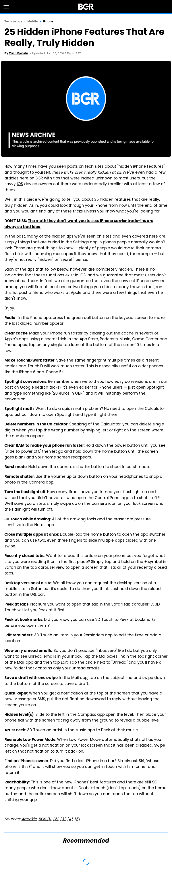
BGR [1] (45, 819)
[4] (70, 819)
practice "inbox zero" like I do (105, 651)
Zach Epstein (18, 53)
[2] (55, 819)
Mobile (32, 21)
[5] (77, 819)
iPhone (48, 21)
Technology (13, 21)
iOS (20, 184)
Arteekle (29, 819)
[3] (62, 819)
